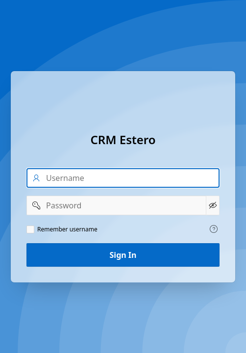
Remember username (67, 229)
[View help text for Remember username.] (214, 229)
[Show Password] (213, 205)
